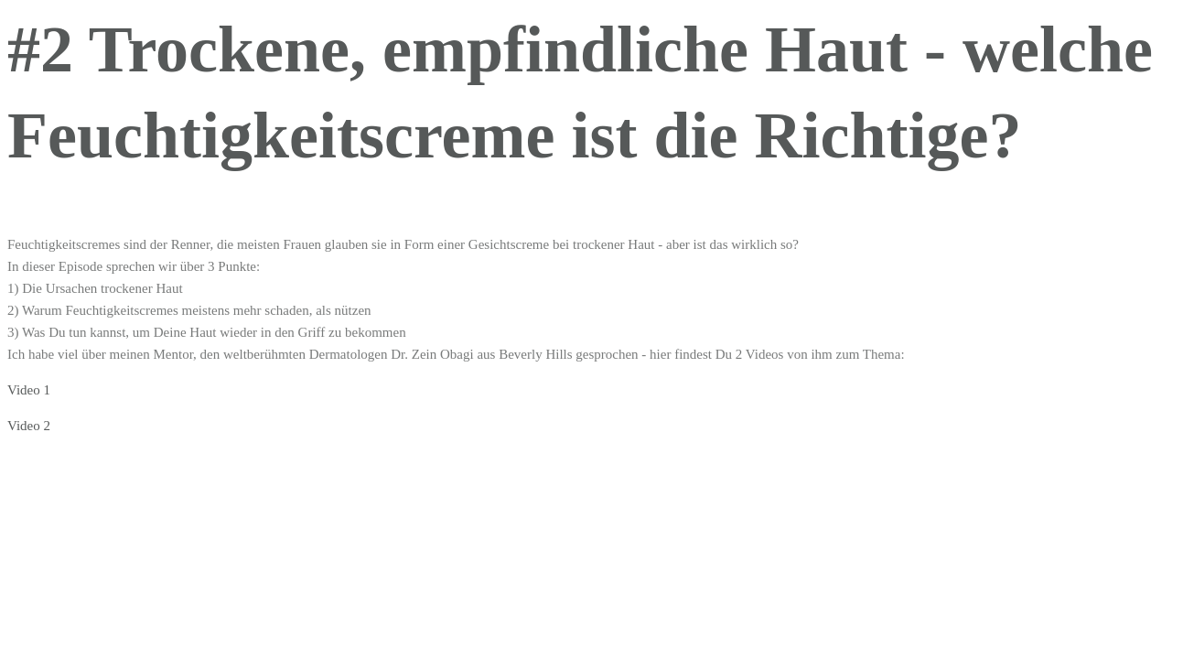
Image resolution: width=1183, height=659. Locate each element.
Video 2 (28, 425)
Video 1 (28, 390)
